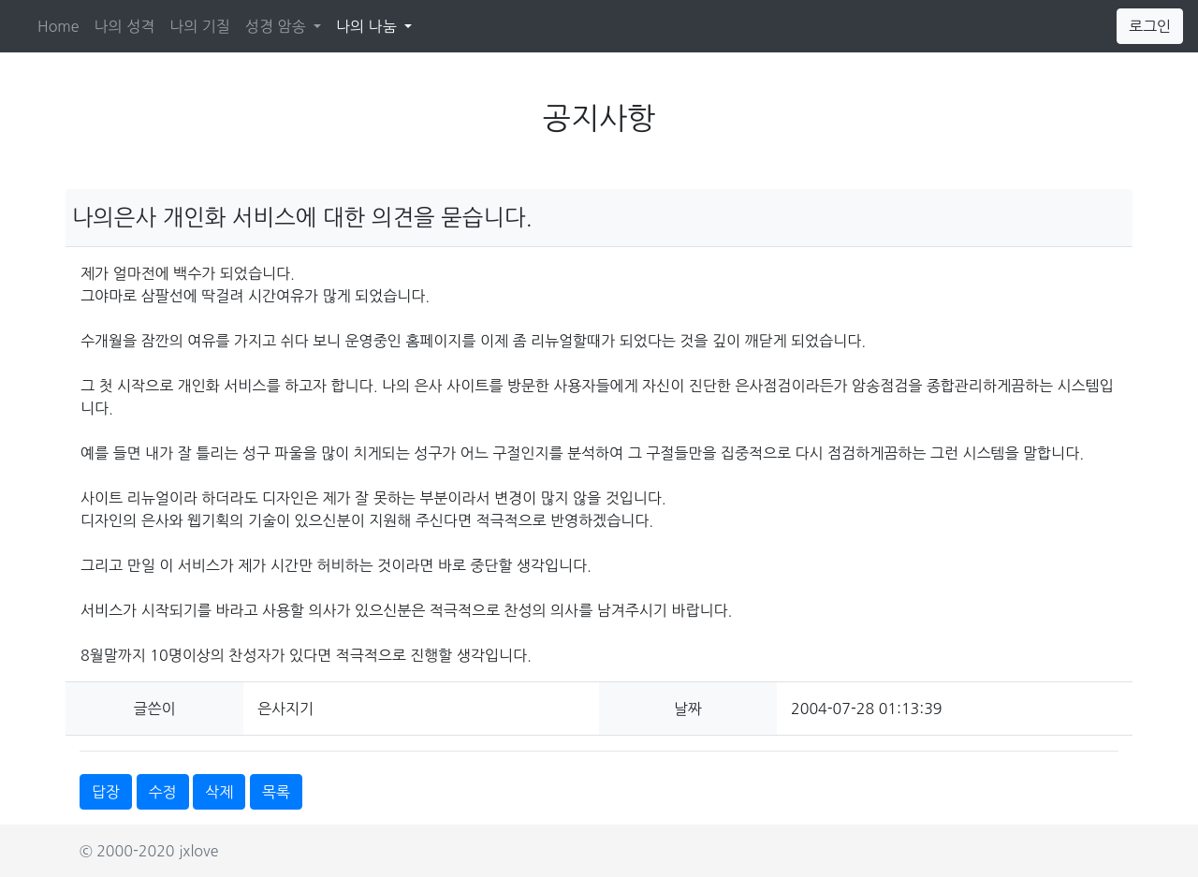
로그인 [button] (1150, 26)
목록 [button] (276, 791)
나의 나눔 (377, 24)
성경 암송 (277, 26)
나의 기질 (199, 26)
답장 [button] (106, 791)
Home (58, 26)
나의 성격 (125, 26)
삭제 (219, 791)
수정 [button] (163, 791)
